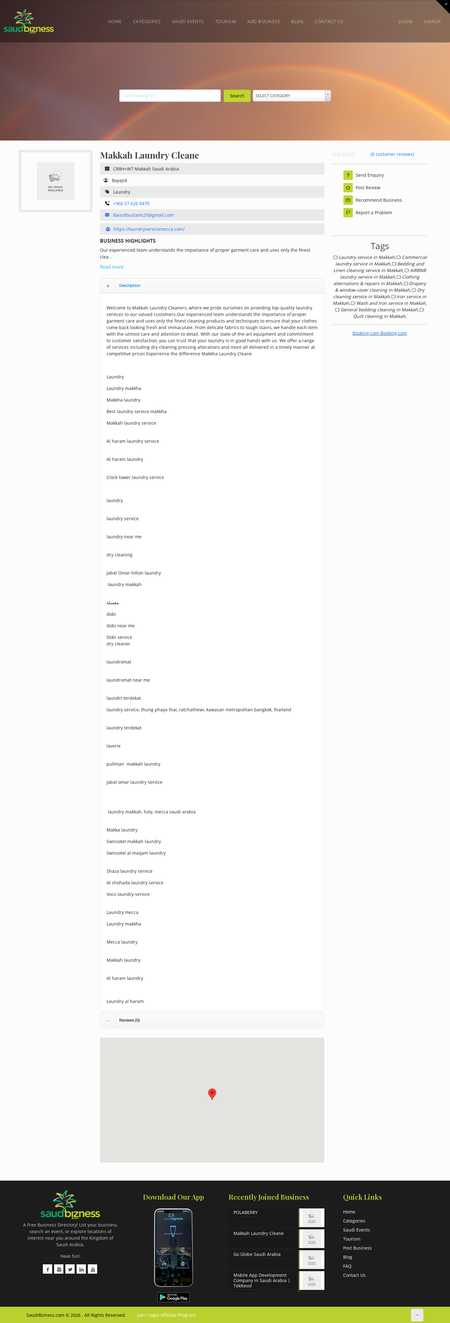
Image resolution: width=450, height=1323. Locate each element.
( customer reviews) (392, 154)
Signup (432, 21)
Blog (297, 21)
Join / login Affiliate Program (166, 1315)
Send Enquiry (363, 175)
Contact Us (329, 21)
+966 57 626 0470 (131, 203)
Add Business (263, 21)
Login (405, 21)
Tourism (225, 21)
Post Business (357, 1248)
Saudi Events (188, 21)
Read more (111, 267)
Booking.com (365, 333)
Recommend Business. (373, 200)
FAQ (347, 1266)
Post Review (361, 187)
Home (115, 21)
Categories (147, 21)
